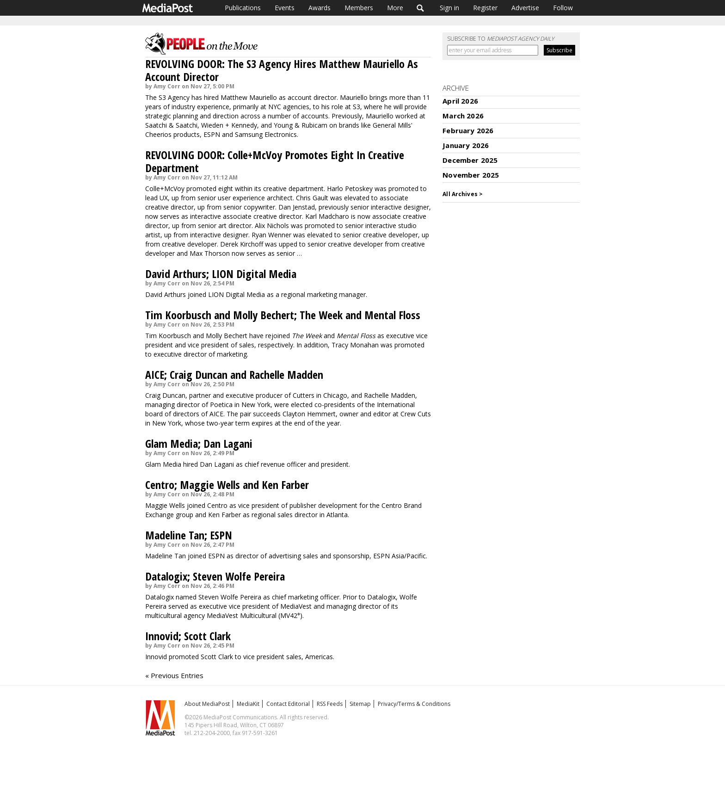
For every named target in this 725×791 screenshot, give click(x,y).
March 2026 (463, 115)
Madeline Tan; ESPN (188, 535)
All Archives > (462, 194)
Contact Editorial (288, 704)
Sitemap (360, 704)
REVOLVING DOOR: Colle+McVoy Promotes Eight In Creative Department (274, 161)
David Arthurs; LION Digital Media (220, 273)
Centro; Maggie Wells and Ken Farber (227, 484)
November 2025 (470, 174)
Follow (563, 7)
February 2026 (467, 130)
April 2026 (460, 100)
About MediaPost (207, 704)
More (395, 7)
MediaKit (248, 704)
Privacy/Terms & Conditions (414, 704)
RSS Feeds (330, 704)
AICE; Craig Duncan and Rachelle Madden (234, 374)
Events (285, 7)
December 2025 (470, 160)
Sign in (449, 7)
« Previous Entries (174, 675)
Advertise (525, 7)
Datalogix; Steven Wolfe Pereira (215, 576)
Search (420, 8)
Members (358, 7)
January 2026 (465, 145)
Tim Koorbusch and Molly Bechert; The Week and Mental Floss (282, 314)
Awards (319, 7)
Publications (243, 7)
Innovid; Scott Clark (188, 635)
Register (485, 7)
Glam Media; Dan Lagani (198, 443)
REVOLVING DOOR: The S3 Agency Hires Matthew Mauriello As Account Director (281, 70)
